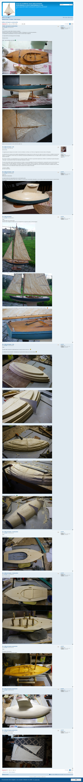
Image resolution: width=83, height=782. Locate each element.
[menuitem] (9, 17)
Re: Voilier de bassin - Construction (10, 531)
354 (64, 27)
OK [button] (76, 779)
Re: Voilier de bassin (6, 216)
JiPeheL (62, 152)
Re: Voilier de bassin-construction (9, 646)
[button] (72, 24)
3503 (64, 154)
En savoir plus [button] (36, 779)
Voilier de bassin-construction (10, 22)
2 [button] (71, 23)
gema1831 (5, 27)
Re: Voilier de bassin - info (8, 146)
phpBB (35, 776)
